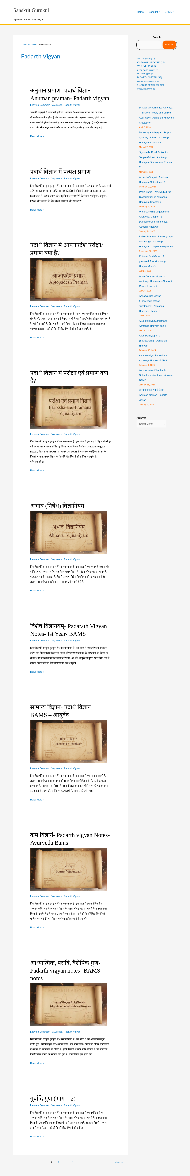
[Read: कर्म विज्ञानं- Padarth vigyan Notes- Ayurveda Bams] (68, 869)
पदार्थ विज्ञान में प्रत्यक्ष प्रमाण (60, 171)
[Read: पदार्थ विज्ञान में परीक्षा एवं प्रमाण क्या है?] (68, 407)
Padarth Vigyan (73, 105)
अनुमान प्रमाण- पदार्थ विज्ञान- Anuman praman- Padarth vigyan (153, 400)
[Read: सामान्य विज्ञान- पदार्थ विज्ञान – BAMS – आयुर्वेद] (68, 741)
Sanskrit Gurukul (31, 10)
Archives (141, 423)
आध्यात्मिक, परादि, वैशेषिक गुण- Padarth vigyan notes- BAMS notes (65, 971)
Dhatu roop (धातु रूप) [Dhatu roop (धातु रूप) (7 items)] (147, 70)
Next (119, 1162)
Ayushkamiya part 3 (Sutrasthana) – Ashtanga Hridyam (153, 345)
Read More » (37, 136)
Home (140, 12)
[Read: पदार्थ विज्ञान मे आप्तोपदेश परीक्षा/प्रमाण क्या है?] (68, 279)
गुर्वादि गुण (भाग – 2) (53, 1098)
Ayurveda (32, 44)
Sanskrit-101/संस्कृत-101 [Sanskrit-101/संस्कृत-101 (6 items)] (148, 81)
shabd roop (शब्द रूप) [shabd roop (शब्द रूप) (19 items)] (150, 85)
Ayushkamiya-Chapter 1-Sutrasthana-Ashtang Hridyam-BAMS (156, 380)
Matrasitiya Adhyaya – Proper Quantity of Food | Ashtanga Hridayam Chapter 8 (155, 137)
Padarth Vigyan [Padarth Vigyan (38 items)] (149, 77)
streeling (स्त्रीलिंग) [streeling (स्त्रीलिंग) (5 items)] (146, 89)
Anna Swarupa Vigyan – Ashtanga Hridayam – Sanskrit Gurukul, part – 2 (156, 286)
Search (157, 37)
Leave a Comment (40, 105)
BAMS (168, 12)
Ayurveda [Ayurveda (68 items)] (146, 66)
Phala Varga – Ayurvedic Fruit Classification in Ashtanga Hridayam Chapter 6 (155, 197)
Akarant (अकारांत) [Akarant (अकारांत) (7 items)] (146, 59)
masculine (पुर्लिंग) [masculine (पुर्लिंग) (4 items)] (145, 74)
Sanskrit (153, 12)
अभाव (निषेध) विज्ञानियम (57, 505)
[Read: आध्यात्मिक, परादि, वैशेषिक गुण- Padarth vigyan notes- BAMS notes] (68, 1004)
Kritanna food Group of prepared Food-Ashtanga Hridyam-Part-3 (153, 266)
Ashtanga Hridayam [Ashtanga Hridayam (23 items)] (151, 62)
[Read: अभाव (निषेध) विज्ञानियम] (68, 532)
